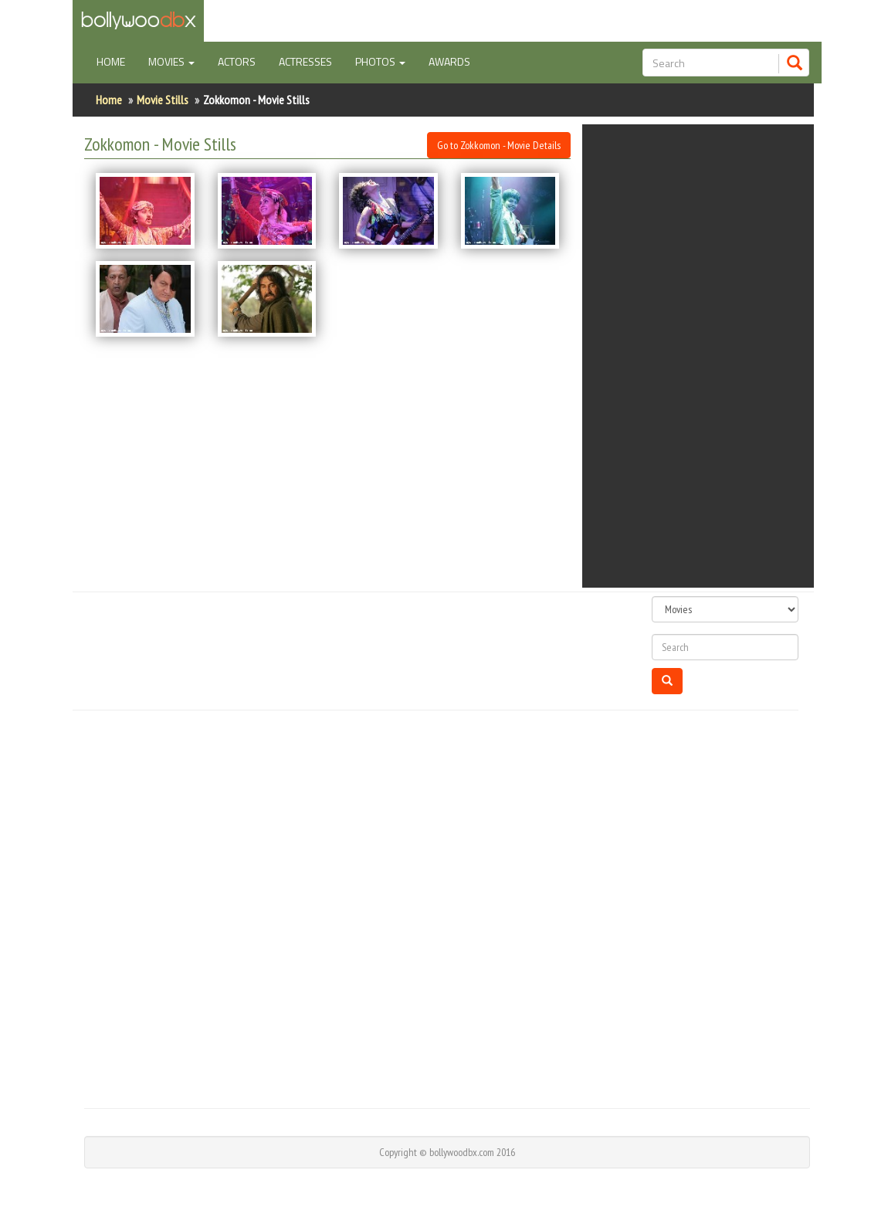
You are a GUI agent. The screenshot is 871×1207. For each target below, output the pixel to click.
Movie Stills (162, 99)
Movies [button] (171, 61)
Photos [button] (380, 61)
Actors (237, 61)
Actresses (305, 61)
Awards (449, 61)
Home (117, 61)
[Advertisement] (709, 356)
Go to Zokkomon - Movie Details (499, 145)
